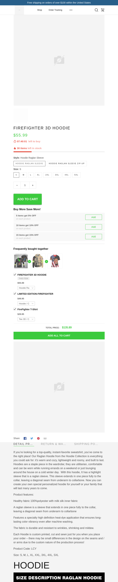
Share (17, 438)
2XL (47, 175)
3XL (57, 175)
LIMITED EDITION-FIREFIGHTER (35, 294)
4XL (67, 175)
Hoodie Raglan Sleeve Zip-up (67, 163)
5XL (76, 175)
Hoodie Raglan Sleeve (32, 157)
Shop (39, 10)
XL (38, 175)
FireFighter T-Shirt (28, 309)
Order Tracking (55, 10)
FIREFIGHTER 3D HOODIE (32, 274)
